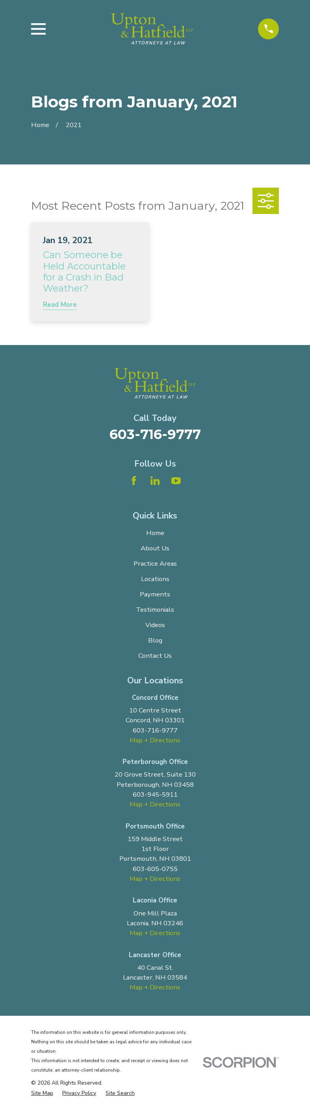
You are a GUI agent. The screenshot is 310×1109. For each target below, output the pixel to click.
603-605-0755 (155, 868)
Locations (155, 578)
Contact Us (155, 655)
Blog (155, 640)
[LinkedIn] (155, 480)
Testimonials (155, 609)
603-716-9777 (155, 434)
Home (155, 532)
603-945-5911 (155, 794)
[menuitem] (42, 1093)
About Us (155, 548)
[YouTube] (176, 480)
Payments (155, 594)
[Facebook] (134, 480)
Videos (155, 624)
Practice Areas (155, 563)
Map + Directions (155, 740)
